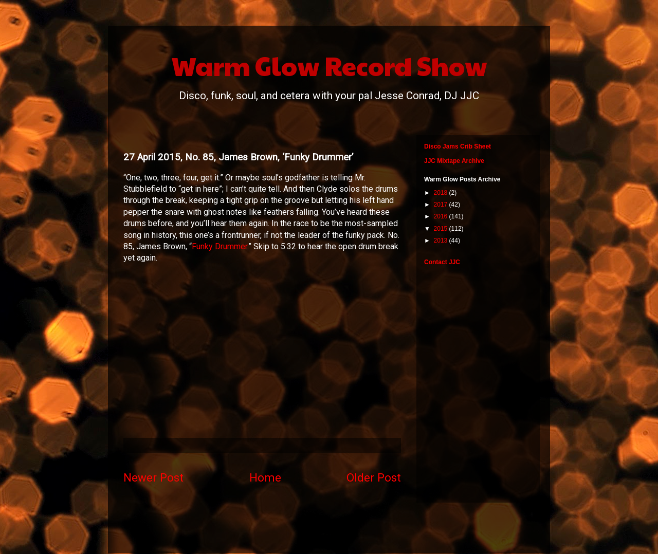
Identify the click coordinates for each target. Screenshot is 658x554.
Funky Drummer (219, 246)
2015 (441, 228)
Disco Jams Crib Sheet (457, 146)
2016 (441, 216)
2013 (441, 240)
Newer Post (153, 477)
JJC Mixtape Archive (454, 160)
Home (265, 477)
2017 (441, 204)
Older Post (373, 477)
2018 (441, 192)
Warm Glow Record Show (329, 65)
